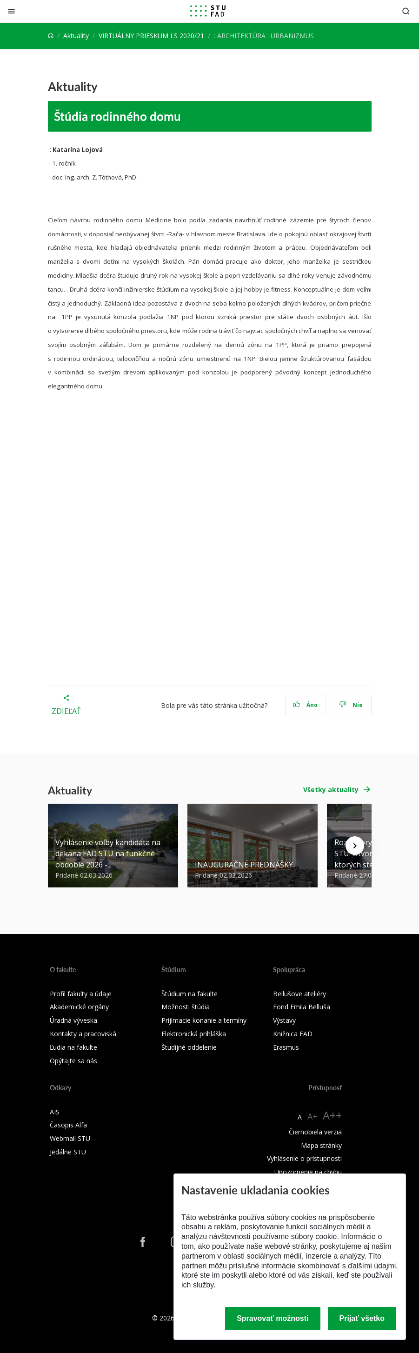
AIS (55, 1111)
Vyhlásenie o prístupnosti (304, 1158)
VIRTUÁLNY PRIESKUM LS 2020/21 (151, 35)
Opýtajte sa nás (73, 1060)
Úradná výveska (73, 1020)
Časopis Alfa (68, 1124)
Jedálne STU (68, 1151)
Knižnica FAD (293, 1033)
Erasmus (286, 1047)
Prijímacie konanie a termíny (203, 1020)
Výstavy (284, 1020)
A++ (332, 1115)
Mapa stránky (321, 1145)
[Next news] (355, 845)
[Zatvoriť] (11, 11)
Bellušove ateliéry (299, 993)
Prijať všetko (362, 1318)
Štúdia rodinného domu (117, 116)
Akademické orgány (79, 1006)
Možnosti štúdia (185, 1006)
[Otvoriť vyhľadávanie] (406, 11)
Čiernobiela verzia (315, 1131)
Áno (305, 705)
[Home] (50, 35)
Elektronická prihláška (193, 1033)
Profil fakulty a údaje (81, 993)
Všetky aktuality (331, 789)
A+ (312, 1116)
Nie (351, 705)
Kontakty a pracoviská (83, 1033)
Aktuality (76, 35)
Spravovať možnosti (272, 1318)
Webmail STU (70, 1138)
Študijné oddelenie (189, 1047)
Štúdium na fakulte (189, 993)
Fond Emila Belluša (301, 1006)
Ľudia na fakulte (73, 1047)
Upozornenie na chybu (308, 1171)
